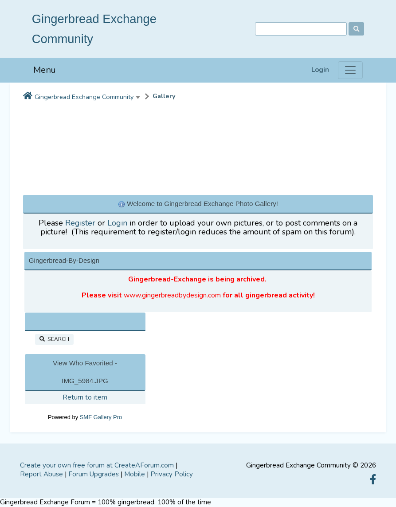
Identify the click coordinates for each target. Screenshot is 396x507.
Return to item (85, 397)
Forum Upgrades (93, 474)
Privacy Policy (171, 474)
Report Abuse (41, 474)
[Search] (301, 29)
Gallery (164, 96)
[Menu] (350, 70)
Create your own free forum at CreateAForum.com (97, 465)
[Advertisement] (198, 146)
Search (54, 339)
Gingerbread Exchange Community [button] (84, 96)
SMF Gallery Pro (101, 417)
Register (80, 223)
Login (320, 70)
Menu (44, 70)
